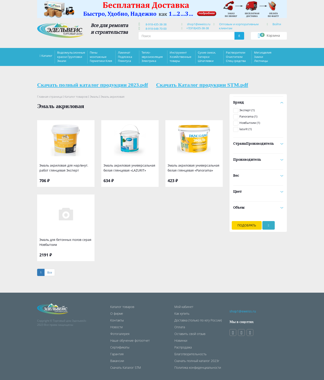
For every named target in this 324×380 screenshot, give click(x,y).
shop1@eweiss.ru (198, 24)
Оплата (179, 327)
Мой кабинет (183, 307)
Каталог (46, 56)
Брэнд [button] (258, 102)
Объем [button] (258, 207)
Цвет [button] (258, 191)
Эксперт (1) (247, 110)
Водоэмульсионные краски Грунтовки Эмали (71, 56)
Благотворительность (190, 354)
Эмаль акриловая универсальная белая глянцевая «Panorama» (193, 167)
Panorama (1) (248, 116)
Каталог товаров (76, 97)
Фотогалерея (119, 334)
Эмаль (94, 97)
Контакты (117, 320)
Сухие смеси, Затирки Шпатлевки (207, 56)
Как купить (181, 313)
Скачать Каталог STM (125, 367)
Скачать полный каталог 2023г (196, 361)
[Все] (49, 272)
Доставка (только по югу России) (198, 320)
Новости (116, 327)
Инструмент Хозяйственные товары (180, 56)
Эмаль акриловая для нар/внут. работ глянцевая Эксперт (63, 167)
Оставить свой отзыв (189, 334)
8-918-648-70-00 (155, 29)
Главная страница (49, 97)
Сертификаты (119, 347)
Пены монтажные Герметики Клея (101, 56)
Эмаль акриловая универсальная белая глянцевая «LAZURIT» (129, 167)
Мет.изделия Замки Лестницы (262, 56)
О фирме (116, 313)
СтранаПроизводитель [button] (258, 143)
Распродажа (183, 347)
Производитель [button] (258, 159)
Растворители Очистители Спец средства (236, 56)
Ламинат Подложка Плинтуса (125, 56)
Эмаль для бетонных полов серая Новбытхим (65, 242)
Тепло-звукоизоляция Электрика (152, 56)
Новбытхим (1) (249, 123)
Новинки (180, 340)
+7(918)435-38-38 (197, 28)
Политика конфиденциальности (197, 367)
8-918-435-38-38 (155, 24)
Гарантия (117, 354)
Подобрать (246, 225)
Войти (276, 24)
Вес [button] (258, 175)
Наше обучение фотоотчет (130, 340)
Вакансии (117, 361)
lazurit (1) (245, 129)
